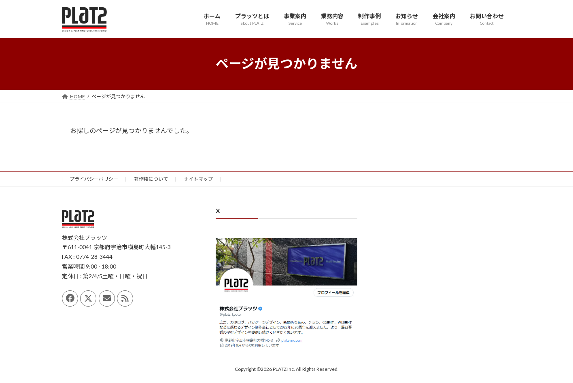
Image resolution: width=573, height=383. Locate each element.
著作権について (151, 179)
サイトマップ (198, 179)
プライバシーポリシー (94, 179)
